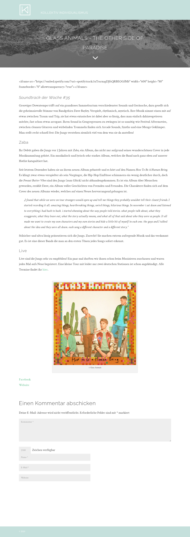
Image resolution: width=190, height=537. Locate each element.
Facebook (25, 379)
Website (24, 385)
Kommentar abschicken (153, 488)
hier (45, 269)
